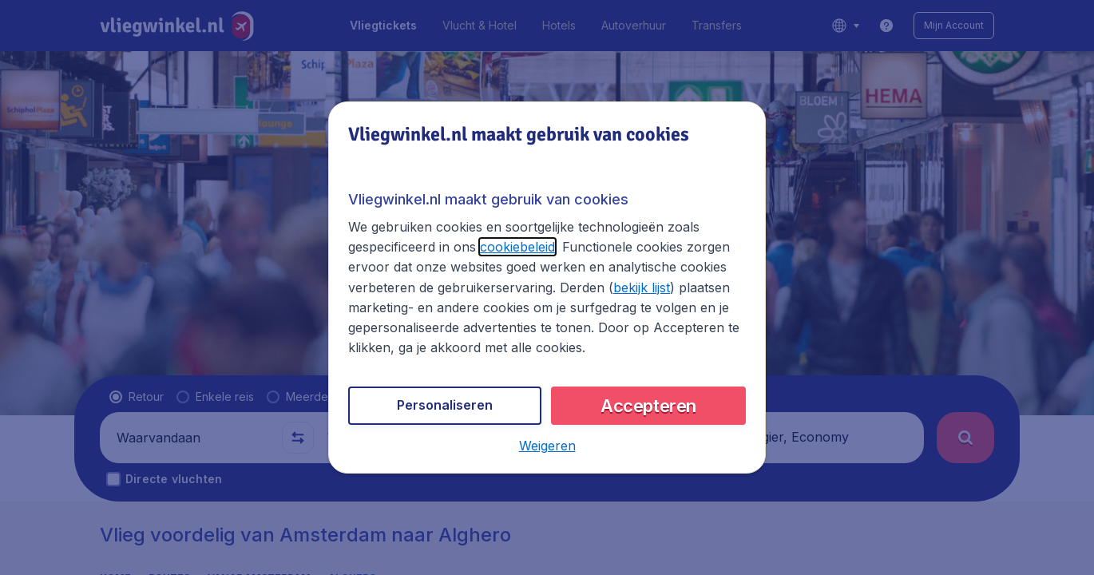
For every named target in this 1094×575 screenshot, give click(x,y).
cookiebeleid (517, 247)
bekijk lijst (641, 287)
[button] (547, 446)
